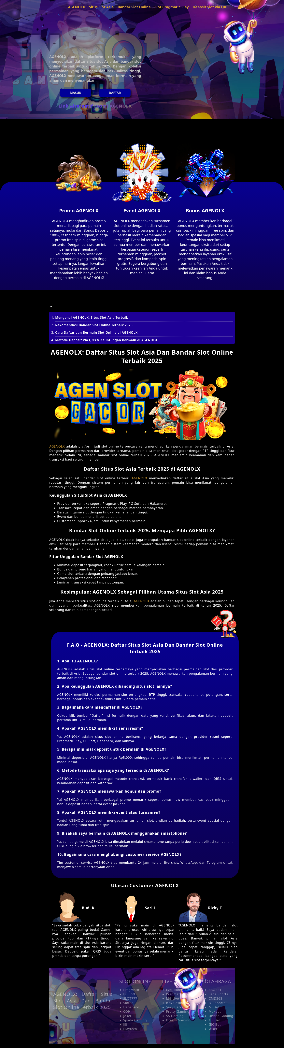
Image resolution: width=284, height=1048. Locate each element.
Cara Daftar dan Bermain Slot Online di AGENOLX (96, 332)
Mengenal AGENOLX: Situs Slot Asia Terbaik (91, 317)
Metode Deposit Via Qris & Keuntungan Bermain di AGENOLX (106, 340)
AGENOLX (57, 446)
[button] (142, 302)
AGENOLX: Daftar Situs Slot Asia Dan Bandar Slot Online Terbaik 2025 (82, 1000)
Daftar (115, 93)
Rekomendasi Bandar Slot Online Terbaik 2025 (94, 325)
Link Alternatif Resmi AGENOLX (95, 106)
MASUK (75, 93)
